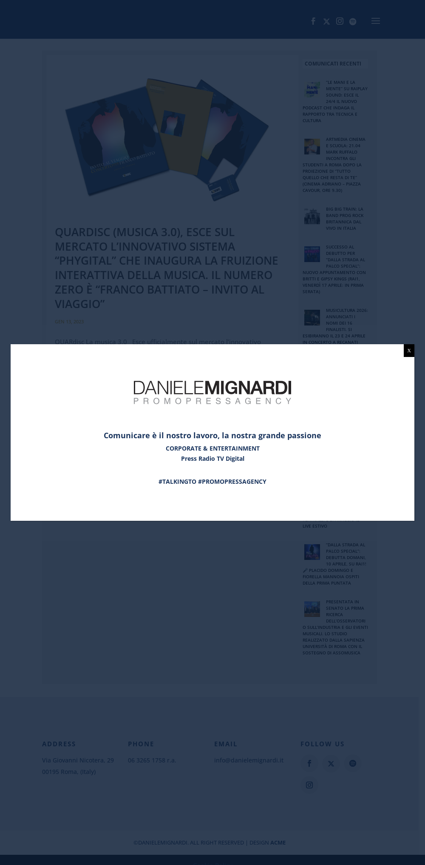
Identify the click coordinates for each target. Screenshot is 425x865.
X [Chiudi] (409, 351)
